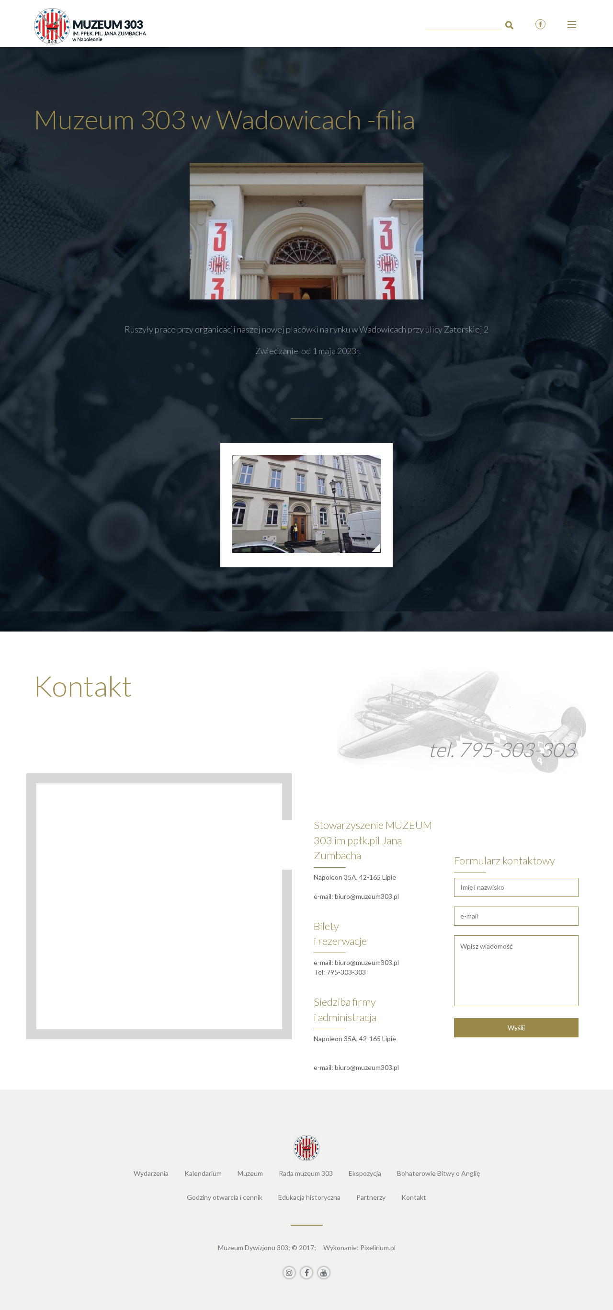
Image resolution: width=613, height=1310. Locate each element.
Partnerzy (371, 1197)
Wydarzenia (151, 1173)
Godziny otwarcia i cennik (224, 1197)
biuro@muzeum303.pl (367, 896)
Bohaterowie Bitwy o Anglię (438, 1173)
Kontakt (413, 1197)
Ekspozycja (365, 1173)
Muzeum (250, 1173)
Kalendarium (203, 1173)
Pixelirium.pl (378, 1247)
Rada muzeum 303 (306, 1173)
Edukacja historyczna (309, 1197)
